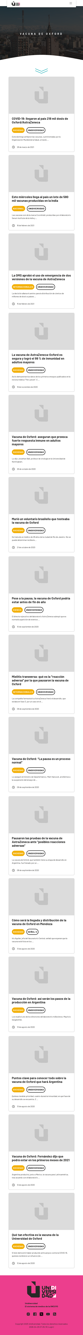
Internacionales (23, 287)
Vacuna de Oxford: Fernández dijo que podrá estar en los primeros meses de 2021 (41, 1158)
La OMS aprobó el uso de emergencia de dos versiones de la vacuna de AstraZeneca (41, 277)
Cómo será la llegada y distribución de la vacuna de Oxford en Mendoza (39, 922)
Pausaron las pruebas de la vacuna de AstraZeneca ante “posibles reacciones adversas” (38, 841)
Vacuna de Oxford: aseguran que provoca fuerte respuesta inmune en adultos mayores (40, 440)
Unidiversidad (36, 130)
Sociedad (18, 130)
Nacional (18, 208)
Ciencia (17, 610)
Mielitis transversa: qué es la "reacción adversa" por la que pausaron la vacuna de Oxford (40, 680)
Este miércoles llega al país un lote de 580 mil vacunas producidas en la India (40, 198)
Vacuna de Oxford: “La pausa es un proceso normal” (41, 760)
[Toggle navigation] (71, 3)
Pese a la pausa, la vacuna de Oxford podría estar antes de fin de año (41, 600)
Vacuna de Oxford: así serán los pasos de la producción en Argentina (41, 1000)
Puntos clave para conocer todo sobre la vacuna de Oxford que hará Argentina (39, 1080)
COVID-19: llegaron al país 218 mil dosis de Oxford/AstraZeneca (40, 120)
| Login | (51, 1327)
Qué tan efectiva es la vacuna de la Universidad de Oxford (35, 1236)
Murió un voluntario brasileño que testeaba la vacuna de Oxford (40, 520)
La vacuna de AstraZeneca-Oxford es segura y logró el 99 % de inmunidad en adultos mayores (38, 358)
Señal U (32, 932)
